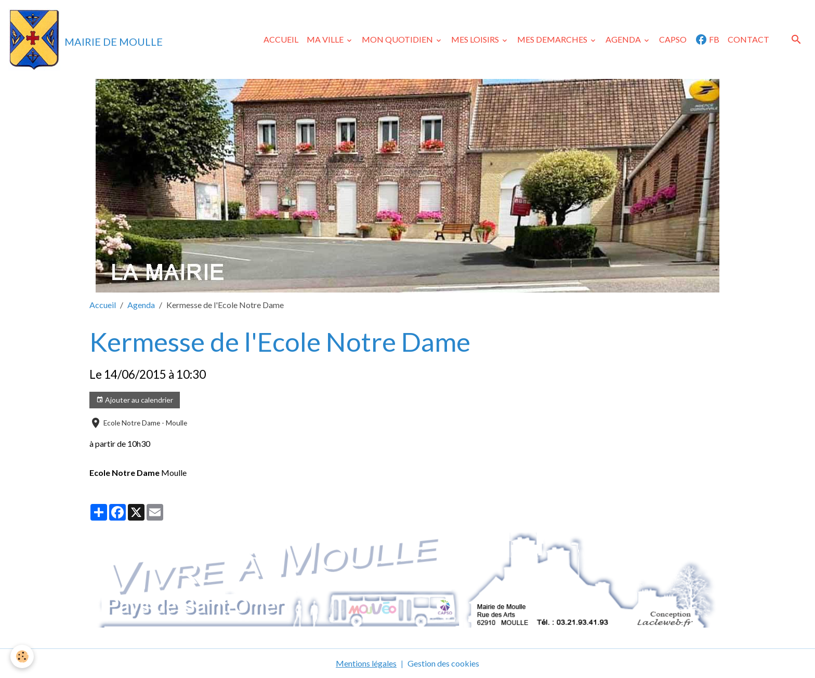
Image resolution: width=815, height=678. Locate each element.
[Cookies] (22, 656)
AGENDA (624, 39)
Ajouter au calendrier (134, 400)
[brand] (85, 39)
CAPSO (673, 39)
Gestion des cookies (443, 663)
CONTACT (748, 39)
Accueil (102, 305)
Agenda (141, 305)
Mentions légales (366, 663)
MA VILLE (326, 39)
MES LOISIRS (476, 39)
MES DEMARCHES (553, 39)
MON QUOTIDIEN (398, 39)
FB (707, 39)
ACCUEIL (281, 39)
